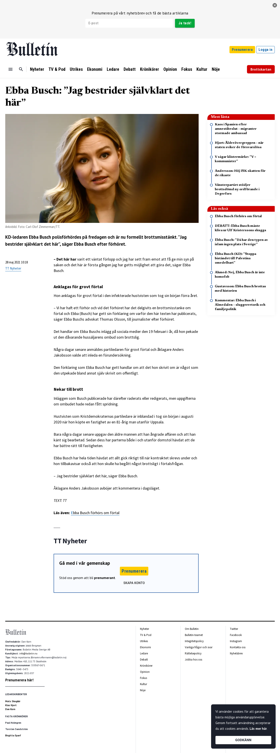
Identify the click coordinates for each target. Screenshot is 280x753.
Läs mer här (258, 728)
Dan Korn (10, 709)
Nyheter (37, 69)
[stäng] (275, 5)
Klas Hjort (11, 705)
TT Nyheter (13, 268)
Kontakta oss (237, 647)
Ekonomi (94, 69)
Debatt (130, 69)
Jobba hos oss (193, 659)
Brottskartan (260, 69)
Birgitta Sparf (13, 735)
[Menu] (10, 69)
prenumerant (104, 577)
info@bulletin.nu (28, 653)
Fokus (186, 69)
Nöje (216, 69)
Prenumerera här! (19, 680)
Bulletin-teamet (194, 635)
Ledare (113, 69)
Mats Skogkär (12, 701)
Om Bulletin (192, 629)
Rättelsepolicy (193, 653)
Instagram (236, 641)
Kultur (201, 69)
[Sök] (21, 69)
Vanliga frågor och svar (198, 647)
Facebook (236, 635)
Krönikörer (149, 69)
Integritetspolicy (194, 641)
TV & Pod (57, 69)
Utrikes (76, 69)
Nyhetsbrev (236, 653)
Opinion (170, 69)
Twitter (234, 629)
